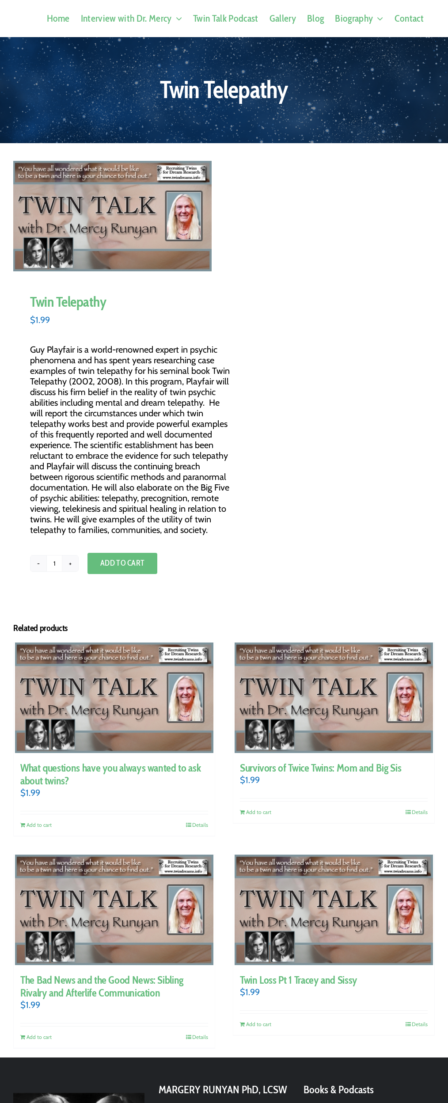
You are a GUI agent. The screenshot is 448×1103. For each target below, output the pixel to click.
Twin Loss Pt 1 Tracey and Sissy (298, 980)
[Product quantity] (54, 563)
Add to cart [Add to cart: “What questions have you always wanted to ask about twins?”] (39, 825)
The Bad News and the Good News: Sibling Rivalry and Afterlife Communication (101, 986)
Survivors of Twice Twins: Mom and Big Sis (320, 767)
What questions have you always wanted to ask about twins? (110, 774)
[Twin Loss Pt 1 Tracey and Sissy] (333, 910)
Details (200, 825)
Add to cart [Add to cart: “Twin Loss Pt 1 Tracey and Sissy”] (258, 1024)
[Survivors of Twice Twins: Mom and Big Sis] (333, 698)
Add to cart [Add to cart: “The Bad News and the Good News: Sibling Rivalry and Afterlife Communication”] (39, 1037)
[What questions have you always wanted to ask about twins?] (114, 698)
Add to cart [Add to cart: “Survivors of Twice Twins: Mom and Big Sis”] (258, 812)
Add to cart (122, 563)
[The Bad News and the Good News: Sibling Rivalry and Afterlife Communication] (114, 910)
